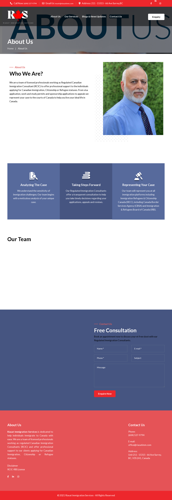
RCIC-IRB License (16, 469)
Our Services (71, 16)
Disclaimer (12, 465)
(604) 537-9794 (30, 3)
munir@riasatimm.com (64, 3)
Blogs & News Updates (94, 16)
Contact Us (116, 16)
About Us (55, 16)
